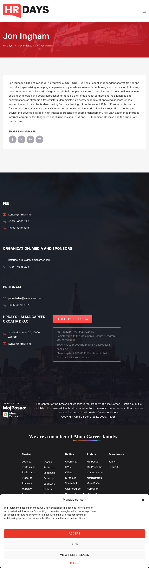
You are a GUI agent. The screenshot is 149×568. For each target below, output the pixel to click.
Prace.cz (27, 477)
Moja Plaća (93, 483)
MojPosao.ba (94, 466)
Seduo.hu (49, 483)
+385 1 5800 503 (18, 228)
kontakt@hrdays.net (20, 214)
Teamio (47, 461)
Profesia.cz (28, 472)
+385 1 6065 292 (18, 221)
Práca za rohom (27, 483)
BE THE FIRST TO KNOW (72, 318)
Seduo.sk (49, 472)
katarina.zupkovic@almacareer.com (29, 259)
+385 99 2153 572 (19, 304)
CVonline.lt (71, 461)
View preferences (74, 555)
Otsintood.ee (73, 488)
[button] (143, 500)
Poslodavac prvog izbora (94, 477)
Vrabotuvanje (95, 472)
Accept (75, 533)
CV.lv (68, 466)
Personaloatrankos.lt (77, 494)
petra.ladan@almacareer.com (25, 298)
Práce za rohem (27, 488)
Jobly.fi (112, 461)
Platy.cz (47, 489)
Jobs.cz (26, 461)
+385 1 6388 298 (18, 266)
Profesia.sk (28, 466)
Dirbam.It (70, 477)
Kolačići (74, 563)
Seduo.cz (49, 467)
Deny (75, 544)
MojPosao (93, 461)
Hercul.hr (92, 488)
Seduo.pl (48, 478)
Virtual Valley (94, 494)
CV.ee (69, 472)
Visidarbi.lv (71, 483)
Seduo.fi (113, 466)
